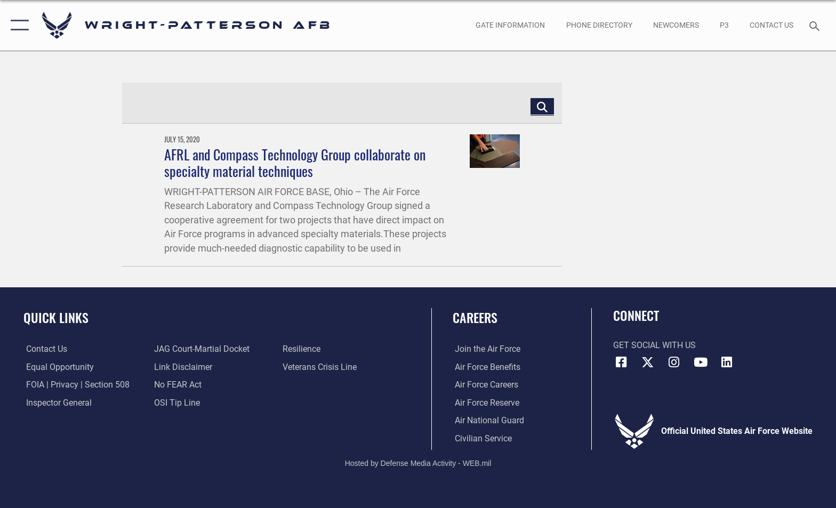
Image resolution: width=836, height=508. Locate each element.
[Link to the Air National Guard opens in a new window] (487, 420)
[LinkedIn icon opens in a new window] (727, 362)
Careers (475, 317)
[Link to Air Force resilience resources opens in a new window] (302, 349)
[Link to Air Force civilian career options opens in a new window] (481, 438)
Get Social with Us (654, 345)
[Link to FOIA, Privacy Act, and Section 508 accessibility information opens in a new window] (75, 385)
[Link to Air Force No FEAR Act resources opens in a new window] (177, 385)
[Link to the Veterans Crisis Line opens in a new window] (320, 367)
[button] (17, 25)
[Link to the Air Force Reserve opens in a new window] (485, 402)
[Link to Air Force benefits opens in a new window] (485, 367)
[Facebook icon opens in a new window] (621, 362)
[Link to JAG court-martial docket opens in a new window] (201, 349)
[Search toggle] (816, 25)
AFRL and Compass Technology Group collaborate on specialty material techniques (294, 162)
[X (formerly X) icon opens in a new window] (647, 362)
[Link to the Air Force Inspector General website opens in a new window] (56, 402)
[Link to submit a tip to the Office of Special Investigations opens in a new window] (176, 402)
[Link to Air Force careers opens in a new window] (484, 385)
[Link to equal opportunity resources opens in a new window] (57, 367)
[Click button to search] (542, 106)
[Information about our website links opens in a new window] (183, 367)
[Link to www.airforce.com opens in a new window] (485, 349)
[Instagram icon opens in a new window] (674, 362)
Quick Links (56, 317)
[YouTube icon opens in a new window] (701, 362)
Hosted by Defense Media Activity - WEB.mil (418, 463)
